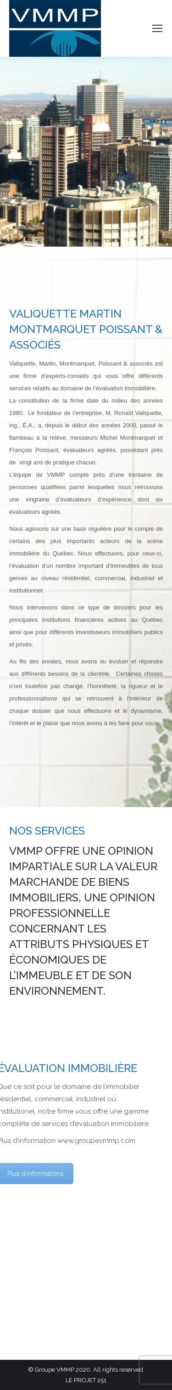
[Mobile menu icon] (157, 28)
